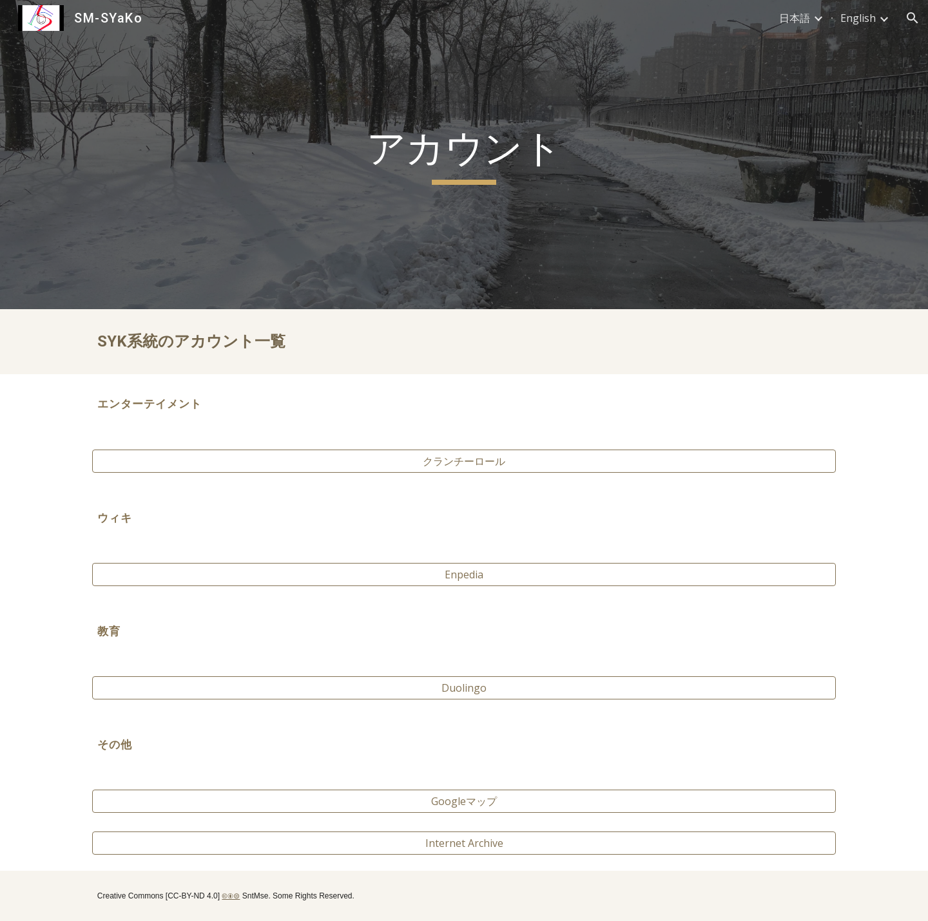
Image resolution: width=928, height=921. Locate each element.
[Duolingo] (464, 687)
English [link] (858, 18)
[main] (464, 154)
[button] (912, 18)
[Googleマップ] (464, 801)
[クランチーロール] (464, 461)
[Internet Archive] (464, 843)
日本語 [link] (794, 18)
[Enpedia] (464, 574)
